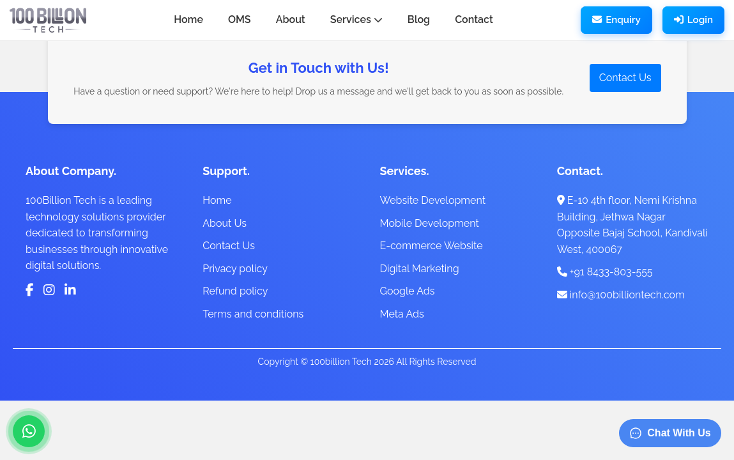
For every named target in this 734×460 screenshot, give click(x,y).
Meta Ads (402, 314)
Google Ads (407, 291)
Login (693, 20)
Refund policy (235, 291)
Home (217, 200)
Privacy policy (235, 269)
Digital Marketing (419, 269)
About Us (225, 223)
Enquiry (616, 20)
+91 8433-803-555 (605, 272)
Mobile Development (429, 223)
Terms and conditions (253, 314)
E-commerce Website (431, 246)
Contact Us (625, 78)
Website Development (433, 200)
